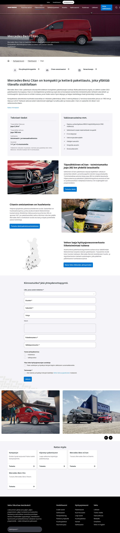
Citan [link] (42, 61)
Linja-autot (79, 516)
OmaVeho (97, 522)
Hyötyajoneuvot (68, 2)
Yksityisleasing (61, 516)
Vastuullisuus (98, 516)
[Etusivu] (10, 61)
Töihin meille (98, 513)
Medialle (97, 519)
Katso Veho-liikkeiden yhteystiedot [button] (78, 265)
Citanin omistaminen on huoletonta (30, 204)
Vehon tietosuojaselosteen (62, 373)
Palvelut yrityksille (62, 519)
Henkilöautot (57, 2)
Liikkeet (95, 7)
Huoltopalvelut (61, 522)
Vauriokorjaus (61, 525)
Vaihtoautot (74, 7)
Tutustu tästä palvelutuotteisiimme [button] (25, 226)
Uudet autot (60, 510)
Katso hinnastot (13, 108)
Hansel (77, 522)
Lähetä (27, 379)
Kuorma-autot (26, 7)
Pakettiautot (39, 7)
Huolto (64, 7)
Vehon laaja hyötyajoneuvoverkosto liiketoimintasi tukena (84, 244)
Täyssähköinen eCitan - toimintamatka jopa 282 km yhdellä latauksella (86, 166)
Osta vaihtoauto (106, 7)
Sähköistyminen (53, 7)
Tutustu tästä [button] (70, 189)
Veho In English (99, 525)
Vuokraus (85, 7)
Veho (48, 2)
